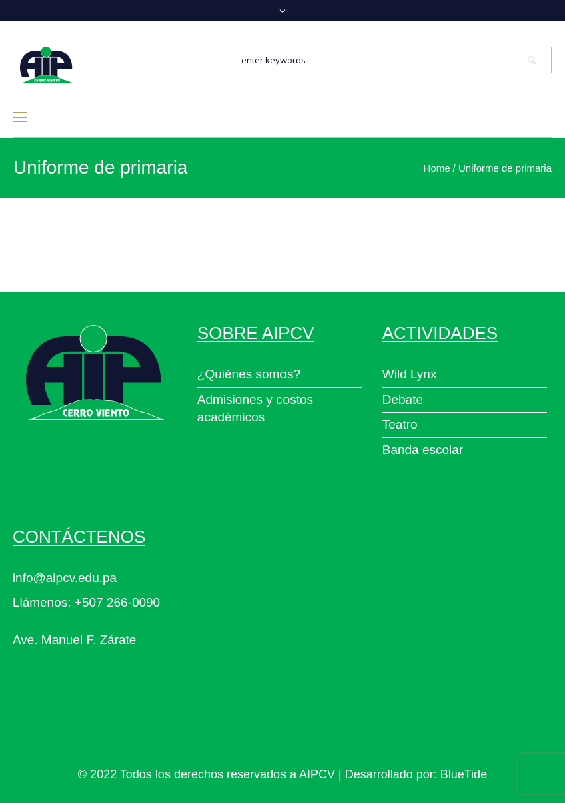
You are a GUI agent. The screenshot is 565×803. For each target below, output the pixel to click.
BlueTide (463, 774)
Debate (402, 399)
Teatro (400, 424)
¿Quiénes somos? (248, 374)
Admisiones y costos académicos (255, 408)
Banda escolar (422, 450)
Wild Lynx (409, 374)
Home (437, 168)
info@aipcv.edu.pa (65, 578)
